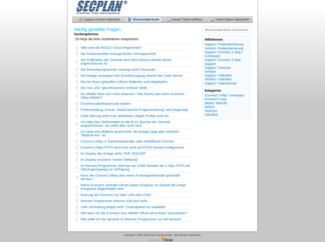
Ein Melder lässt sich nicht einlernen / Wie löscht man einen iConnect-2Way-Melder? (133, 95)
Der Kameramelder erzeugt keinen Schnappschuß (118, 54)
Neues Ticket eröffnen (187, 19)
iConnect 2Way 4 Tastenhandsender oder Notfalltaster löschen (127, 141)
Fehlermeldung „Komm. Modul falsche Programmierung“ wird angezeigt (134, 110)
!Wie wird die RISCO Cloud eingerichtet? (111, 47)
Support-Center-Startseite (102, 19)
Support (210, 64)
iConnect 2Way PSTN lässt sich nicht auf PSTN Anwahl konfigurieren (132, 147)
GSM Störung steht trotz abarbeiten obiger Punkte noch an (125, 116)
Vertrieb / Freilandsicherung (224, 48)
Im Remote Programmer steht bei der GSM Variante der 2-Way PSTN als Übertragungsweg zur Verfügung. (135, 167)
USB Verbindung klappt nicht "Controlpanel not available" (123, 207)
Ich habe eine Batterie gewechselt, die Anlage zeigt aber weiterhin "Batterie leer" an (130, 133)
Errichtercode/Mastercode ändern (106, 103)
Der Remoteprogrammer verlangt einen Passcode (118, 69)
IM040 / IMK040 (216, 103)
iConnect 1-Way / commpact (224, 95)
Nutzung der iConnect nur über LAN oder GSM (116, 195)
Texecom (211, 111)
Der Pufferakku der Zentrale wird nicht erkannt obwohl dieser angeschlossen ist (126, 61)
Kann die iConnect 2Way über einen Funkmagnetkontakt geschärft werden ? (130, 177)
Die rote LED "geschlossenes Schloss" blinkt (114, 88)
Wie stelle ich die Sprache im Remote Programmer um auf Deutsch (131, 219)
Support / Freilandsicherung (224, 44)
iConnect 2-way (216, 99)
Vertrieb (210, 71)
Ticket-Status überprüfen (232, 19)
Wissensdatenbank (145, 19)
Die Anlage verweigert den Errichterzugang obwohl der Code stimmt (131, 75)
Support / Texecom (218, 68)
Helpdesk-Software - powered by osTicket (162, 239)
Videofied (211, 114)
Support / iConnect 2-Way (223, 60)
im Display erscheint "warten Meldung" (109, 159)
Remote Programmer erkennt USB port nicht (114, 201)
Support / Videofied (218, 75)
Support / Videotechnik (221, 83)
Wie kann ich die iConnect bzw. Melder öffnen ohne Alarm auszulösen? (134, 213)
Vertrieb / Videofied (218, 79)
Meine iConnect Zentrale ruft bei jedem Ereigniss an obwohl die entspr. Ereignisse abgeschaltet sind (134, 187)
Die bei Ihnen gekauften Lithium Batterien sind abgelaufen (124, 82)
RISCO (210, 107)
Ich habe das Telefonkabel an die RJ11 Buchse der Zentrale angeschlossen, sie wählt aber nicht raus (125, 123)
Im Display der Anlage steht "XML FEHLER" (113, 153)
